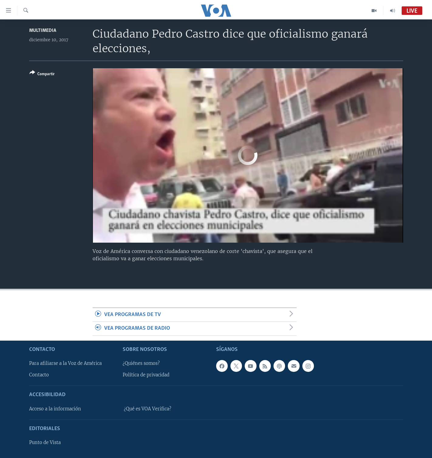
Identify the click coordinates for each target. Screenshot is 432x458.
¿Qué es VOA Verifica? (147, 409)
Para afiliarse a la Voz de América (65, 363)
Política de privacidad (146, 375)
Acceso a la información (55, 409)
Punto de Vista (45, 442)
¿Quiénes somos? (141, 363)
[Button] (42, 74)
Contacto (39, 375)
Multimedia (42, 30)
